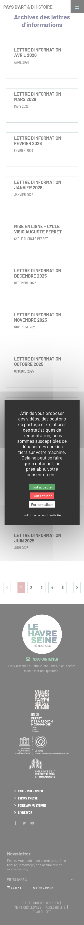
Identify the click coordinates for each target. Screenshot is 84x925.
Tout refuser (42, 495)
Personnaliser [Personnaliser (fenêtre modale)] (42, 504)
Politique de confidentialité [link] (42, 515)
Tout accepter (42, 487)
